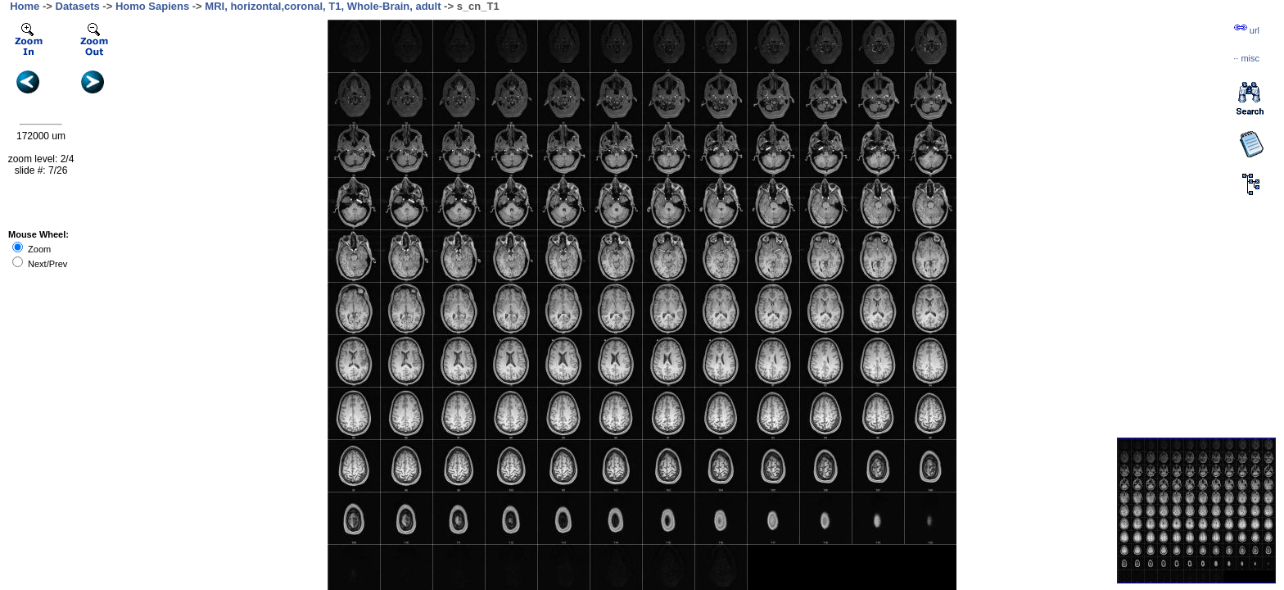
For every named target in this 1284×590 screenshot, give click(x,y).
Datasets (78, 6)
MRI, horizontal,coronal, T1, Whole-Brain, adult (323, 6)
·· (1246, 58)
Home (24, 6)
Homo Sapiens (152, 6)
